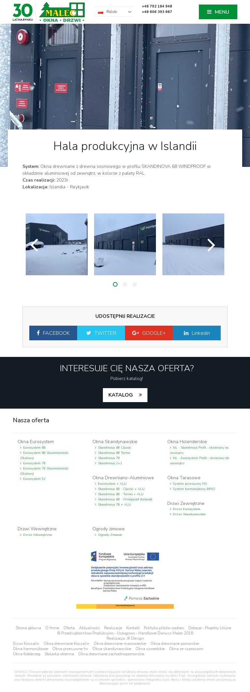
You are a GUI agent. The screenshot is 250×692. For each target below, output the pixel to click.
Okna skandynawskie (111, 648)
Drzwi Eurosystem (187, 509)
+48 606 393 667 (157, 11)
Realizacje (113, 628)
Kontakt (133, 628)
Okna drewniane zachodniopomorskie (111, 654)
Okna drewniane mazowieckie (119, 643)
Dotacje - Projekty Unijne (209, 628)
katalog (121, 395)
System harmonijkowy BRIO (194, 489)
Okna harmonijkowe (30, 648)
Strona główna (28, 628)
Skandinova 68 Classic (114, 447)
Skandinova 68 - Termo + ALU (121, 494)
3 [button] (135, 284)
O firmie (52, 628)
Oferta (69, 628)
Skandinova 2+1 (110, 463)
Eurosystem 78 (34, 463)
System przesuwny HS (190, 484)
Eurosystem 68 (34, 447)
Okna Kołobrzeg (26, 654)
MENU (222, 12)
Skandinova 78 (109, 458)
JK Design (135, 638)
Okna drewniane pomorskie (174, 643)
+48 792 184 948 (157, 6)
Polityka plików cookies (164, 628)
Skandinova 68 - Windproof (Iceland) (125, 499)
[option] (56, 244)
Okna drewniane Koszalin (66, 643)
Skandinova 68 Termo (114, 453)
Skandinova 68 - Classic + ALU (121, 489)
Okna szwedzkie (150, 648)
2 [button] (125, 284)
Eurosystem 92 (34, 479)
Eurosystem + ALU (112, 484)
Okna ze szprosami (186, 648)
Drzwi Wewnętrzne (37, 535)
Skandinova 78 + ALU (114, 504)
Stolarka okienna (59, 654)
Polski (111, 11)
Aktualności (89, 628)
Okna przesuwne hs (70, 648)
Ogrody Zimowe (110, 535)
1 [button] (115, 284)
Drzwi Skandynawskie (189, 514)
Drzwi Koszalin (26, 643)
